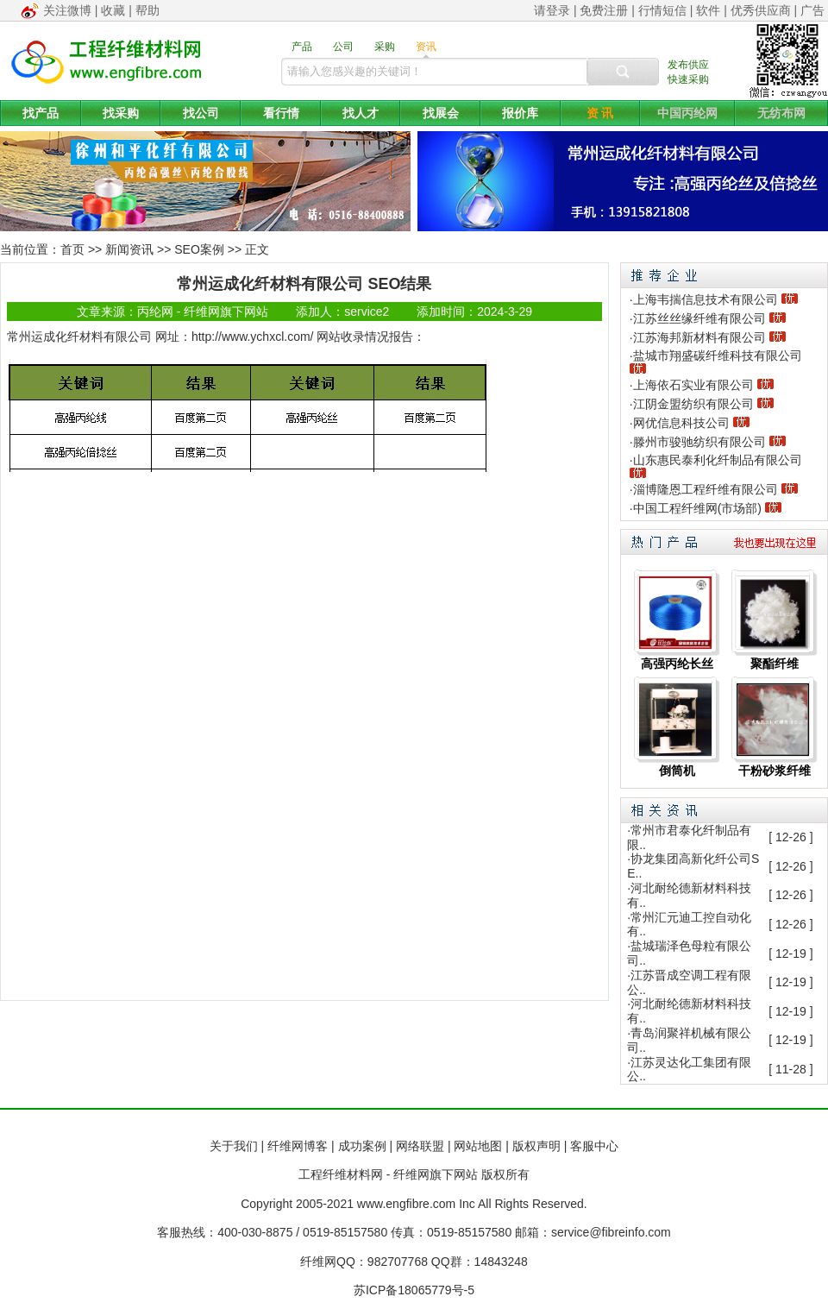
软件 (708, 10)
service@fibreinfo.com (611, 1232)
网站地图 (478, 1146)
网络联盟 (420, 1146)
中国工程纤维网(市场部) (697, 508)
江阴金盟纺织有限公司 (693, 404)
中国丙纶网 (687, 113)
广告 (812, 10)
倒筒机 (677, 770)
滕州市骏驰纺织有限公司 (699, 442)
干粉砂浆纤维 (774, 770)
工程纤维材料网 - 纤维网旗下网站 (388, 1174)
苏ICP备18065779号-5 (414, 1290)
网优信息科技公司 (681, 423)
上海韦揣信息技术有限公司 (705, 299)
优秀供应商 (761, 10)
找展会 (441, 113)
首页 (72, 249)
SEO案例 (199, 249)
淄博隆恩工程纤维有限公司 (705, 489)
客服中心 (594, 1146)
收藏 (113, 10)
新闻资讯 (129, 249)
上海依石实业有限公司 (693, 385)
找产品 (40, 113)
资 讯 (600, 113)
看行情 (281, 113)
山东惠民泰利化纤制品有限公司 (717, 460)
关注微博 (67, 10)
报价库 (520, 113)
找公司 (201, 113)
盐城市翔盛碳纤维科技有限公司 (717, 355)
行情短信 (662, 10)
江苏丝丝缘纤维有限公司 (699, 318)
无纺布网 (781, 113)
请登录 (552, 10)
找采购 (121, 113)
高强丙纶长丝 (677, 663)
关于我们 (234, 1146)
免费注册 (604, 10)
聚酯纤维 (774, 663)
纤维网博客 (297, 1146)
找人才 (360, 113)
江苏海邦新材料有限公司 (699, 337)
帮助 (147, 10)
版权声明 (536, 1146)
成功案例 (362, 1146)
